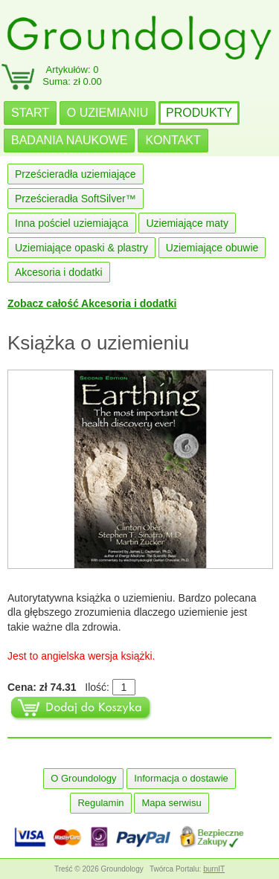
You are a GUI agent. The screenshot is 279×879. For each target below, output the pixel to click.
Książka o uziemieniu (98, 343)
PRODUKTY (199, 112)
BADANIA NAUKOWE (69, 140)
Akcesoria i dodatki (59, 272)
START (30, 112)
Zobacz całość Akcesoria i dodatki (91, 303)
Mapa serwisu (171, 802)
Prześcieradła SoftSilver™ (75, 199)
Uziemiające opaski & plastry (81, 248)
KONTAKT (172, 140)
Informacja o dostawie (181, 778)
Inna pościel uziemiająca (72, 223)
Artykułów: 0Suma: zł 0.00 (72, 75)
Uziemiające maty (187, 223)
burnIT (214, 869)
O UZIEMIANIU (107, 112)
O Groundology (83, 778)
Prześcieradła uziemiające (75, 174)
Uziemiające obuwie (212, 248)
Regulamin (100, 802)
